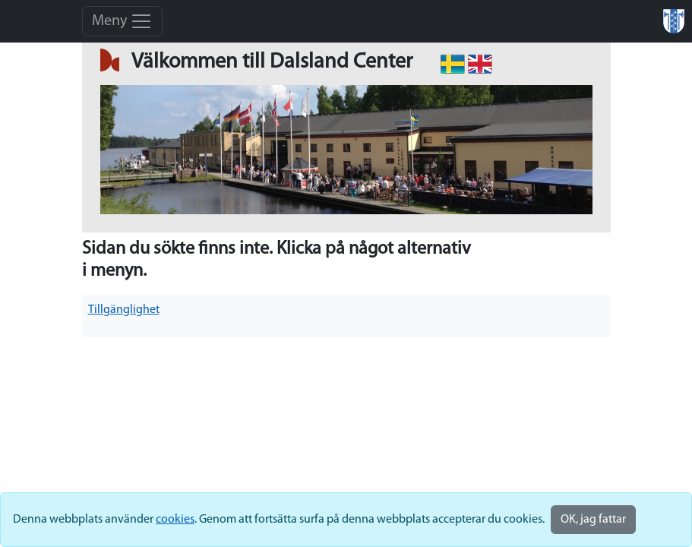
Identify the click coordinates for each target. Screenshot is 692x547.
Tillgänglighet (124, 310)
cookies (175, 520)
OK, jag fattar (593, 520)
